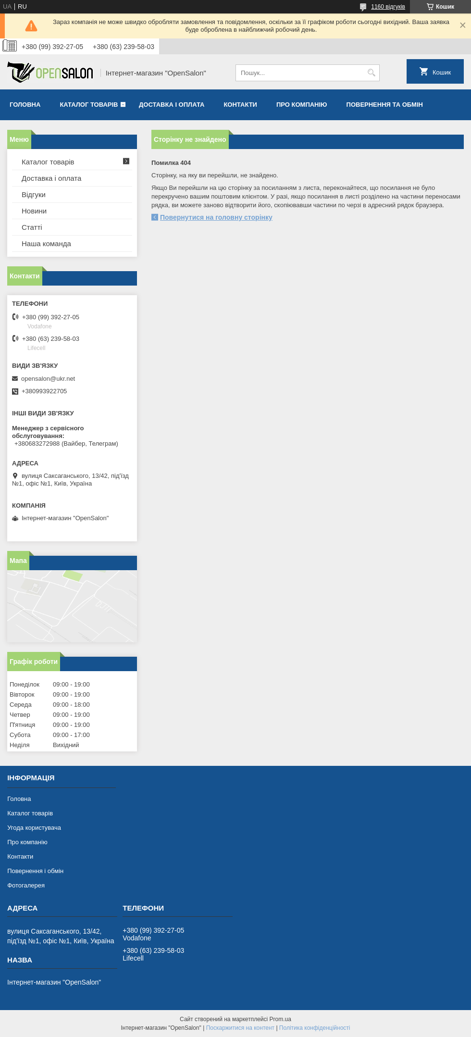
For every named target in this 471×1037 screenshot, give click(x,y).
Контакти (240, 104)
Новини (34, 211)
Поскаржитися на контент (240, 1028)
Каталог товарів (89, 104)
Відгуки (34, 194)
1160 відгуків (388, 6)
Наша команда (46, 243)
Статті (32, 227)
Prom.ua (280, 1019)
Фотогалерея (26, 885)
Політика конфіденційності (314, 1028)
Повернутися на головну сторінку (216, 217)
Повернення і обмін (35, 871)
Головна (25, 104)
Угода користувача (34, 827)
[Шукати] (371, 72)
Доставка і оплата (171, 104)
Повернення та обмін (385, 104)
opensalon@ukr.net (48, 378)
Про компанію (301, 104)
